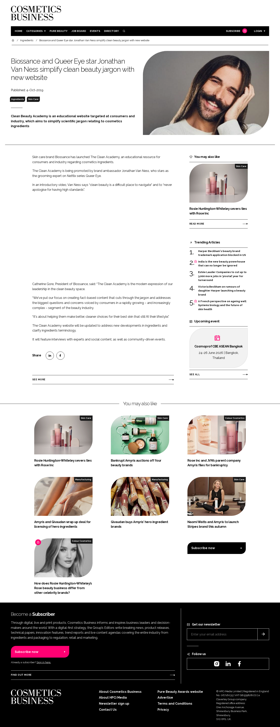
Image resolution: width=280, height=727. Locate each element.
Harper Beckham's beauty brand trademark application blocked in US (222, 253)
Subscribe (236, 31)
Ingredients (17, 99)
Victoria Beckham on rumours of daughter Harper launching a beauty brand (221, 291)
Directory (111, 31)
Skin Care (33, 99)
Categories (34, 31)
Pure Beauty (58, 31)
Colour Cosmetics (234, 418)
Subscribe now (203, 548)
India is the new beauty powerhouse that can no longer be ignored (221, 264)
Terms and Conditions (175, 703)
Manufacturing (83, 479)
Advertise (165, 697)
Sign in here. (44, 662)
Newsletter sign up (114, 703)
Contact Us (108, 709)
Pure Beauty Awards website (180, 692)
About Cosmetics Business (120, 692)
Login (258, 31)
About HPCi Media (113, 697)
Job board (78, 31)
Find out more (21, 675)
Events (95, 31)
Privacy (163, 709)
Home (18, 31)
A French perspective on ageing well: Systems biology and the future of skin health (222, 305)
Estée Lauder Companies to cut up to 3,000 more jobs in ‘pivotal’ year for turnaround (222, 276)
